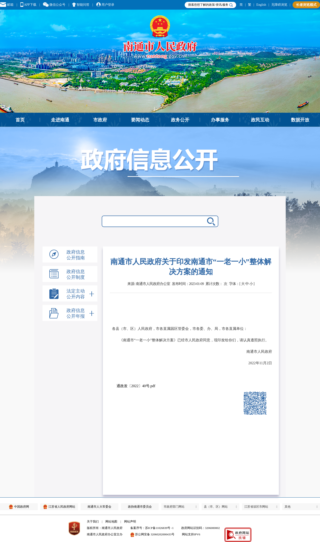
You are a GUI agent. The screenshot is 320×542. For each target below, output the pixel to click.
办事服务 (220, 119)
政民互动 (260, 119)
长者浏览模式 (306, 5)
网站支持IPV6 (191, 534)
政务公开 (180, 119)
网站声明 (130, 521)
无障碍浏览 (279, 4)
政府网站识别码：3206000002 (200, 528)
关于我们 (93, 521)
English (261, 4)
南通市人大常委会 (99, 506)
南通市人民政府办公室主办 (105, 534)
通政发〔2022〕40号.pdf (136, 386)
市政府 (100, 119)
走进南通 (60, 119)
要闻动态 (140, 119)
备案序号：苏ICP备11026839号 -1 (152, 528)
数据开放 (300, 119)
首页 (20, 119)
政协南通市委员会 (140, 506)
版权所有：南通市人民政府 (105, 528)
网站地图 (111, 521)
